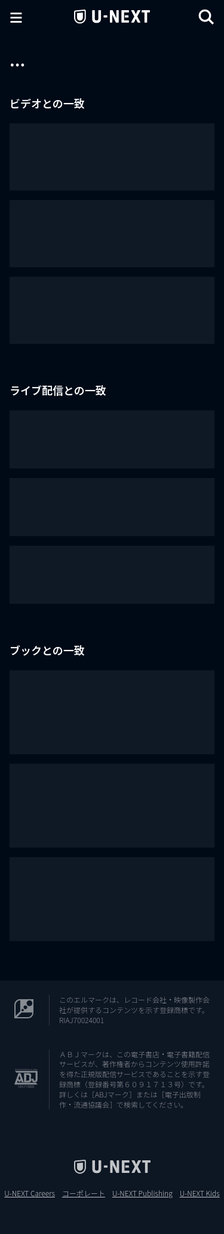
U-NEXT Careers (29, 1193)
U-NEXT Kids (200, 1193)
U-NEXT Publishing (142, 1193)
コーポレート (83, 1193)
